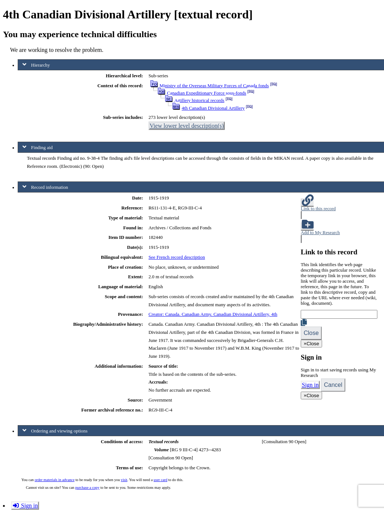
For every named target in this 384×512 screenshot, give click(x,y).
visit (124, 480)
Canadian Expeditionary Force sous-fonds (206, 93)
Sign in (310, 385)
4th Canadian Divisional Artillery (213, 108)
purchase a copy (87, 487)
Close (311, 333)
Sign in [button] (25, 505)
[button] (339, 208)
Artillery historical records (199, 100)
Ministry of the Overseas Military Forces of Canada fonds (214, 85)
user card (160, 480)
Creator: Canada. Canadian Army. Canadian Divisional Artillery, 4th (213, 314)
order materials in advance (54, 480)
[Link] (339, 314)
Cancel (333, 385)
